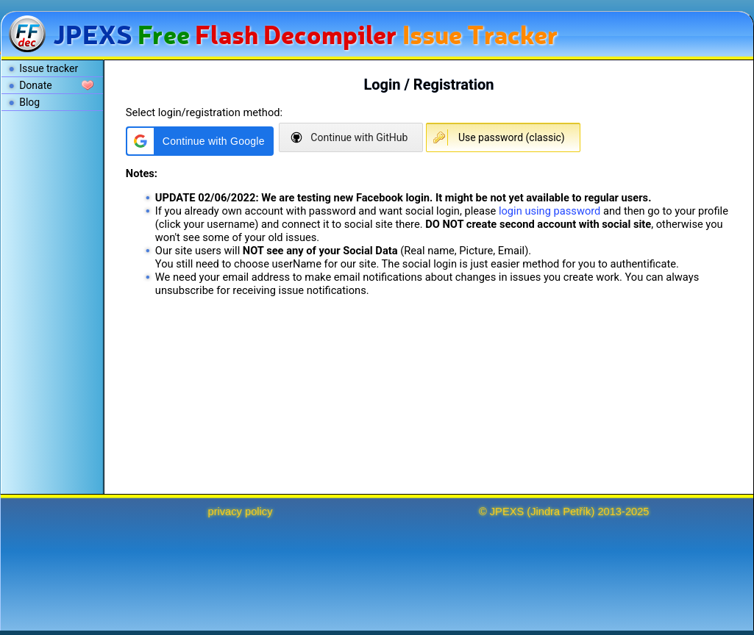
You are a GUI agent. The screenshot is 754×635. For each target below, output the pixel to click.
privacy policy (240, 511)
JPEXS (507, 511)
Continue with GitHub (359, 137)
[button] (200, 141)
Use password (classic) (511, 137)
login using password (549, 211)
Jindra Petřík (560, 511)
